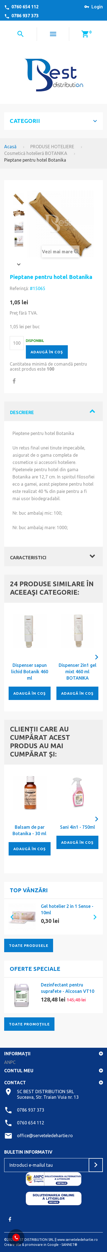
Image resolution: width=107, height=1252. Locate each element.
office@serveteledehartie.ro (45, 1135)
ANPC (10, 1062)
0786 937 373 (25, 15)
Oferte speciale (35, 969)
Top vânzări (29, 890)
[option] (53, 917)
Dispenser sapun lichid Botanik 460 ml (29, 671)
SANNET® (69, 1244)
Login (97, 6)
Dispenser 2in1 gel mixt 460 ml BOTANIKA (77, 671)
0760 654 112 (25, 6)
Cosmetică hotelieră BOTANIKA (35, 153)
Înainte (19, 264)
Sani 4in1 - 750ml (77, 827)
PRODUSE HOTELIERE (52, 146)
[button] (10, 917)
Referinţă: (19, 288)
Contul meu (18, 1070)
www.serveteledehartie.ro (77, 1239)
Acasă (10, 146)
